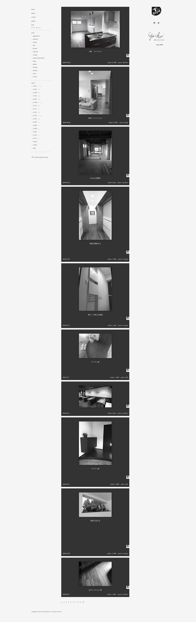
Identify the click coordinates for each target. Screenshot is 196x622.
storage (125, 259)
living (126, 122)
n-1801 (114, 553)
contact (33, 17)
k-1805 (115, 122)
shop (114, 182)
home (33, 9)
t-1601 (114, 259)
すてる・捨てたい (36, 27)
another (125, 182)
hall (126, 377)
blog (32, 25)
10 (83, 602)
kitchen (125, 62)
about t (33, 13)
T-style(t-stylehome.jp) (39, 157)
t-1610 (117, 484)
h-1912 (114, 62)
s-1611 (114, 325)
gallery (33, 21)
